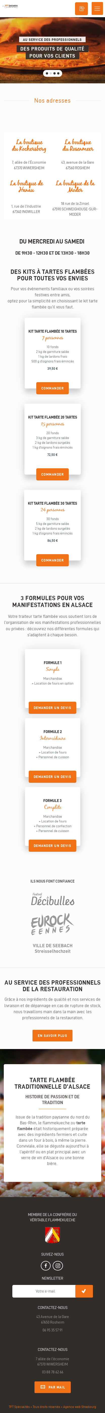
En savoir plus (52, 1036)
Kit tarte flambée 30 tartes (52, 503)
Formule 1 (52, 663)
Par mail (52, 1386)
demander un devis (53, 708)
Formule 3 (52, 801)
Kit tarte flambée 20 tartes (52, 417)
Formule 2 (53, 732)
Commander (52, 388)
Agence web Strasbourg (79, 1406)
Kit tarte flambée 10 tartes (52, 331)
